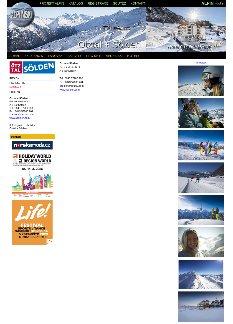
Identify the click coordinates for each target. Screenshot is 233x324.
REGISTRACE (98, 3)
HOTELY (133, 56)
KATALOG (75, 3)
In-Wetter (201, 62)
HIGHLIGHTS (17, 82)
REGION (14, 78)
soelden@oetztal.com (22, 114)
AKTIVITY (75, 56)
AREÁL (15, 56)
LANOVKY (55, 56)
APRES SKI (114, 56)
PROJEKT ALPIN (52, 3)
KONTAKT (137, 3)
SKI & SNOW (33, 56)
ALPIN (212, 3)
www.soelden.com (70, 89)
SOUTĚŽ (119, 3)
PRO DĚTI (93, 56)
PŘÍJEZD (15, 92)
